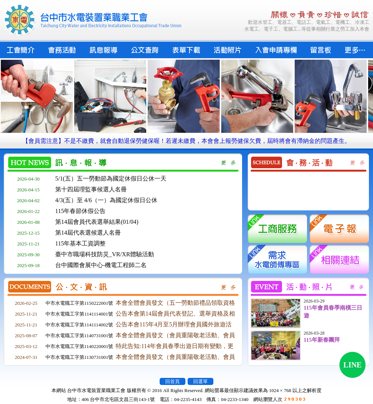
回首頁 (172, 381)
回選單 (200, 381)
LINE (353, 365)
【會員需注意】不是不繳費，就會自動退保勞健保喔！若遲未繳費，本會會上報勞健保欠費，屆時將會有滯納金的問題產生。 (186, 141)
